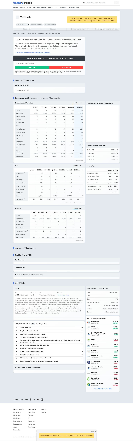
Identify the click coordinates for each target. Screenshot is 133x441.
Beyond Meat (95, 378)
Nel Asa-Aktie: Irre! (25, 328)
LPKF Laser (95, 327)
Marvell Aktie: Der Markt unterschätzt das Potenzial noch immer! (39, 362)
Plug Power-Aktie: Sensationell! (29, 331)
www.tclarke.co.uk (63, 295)
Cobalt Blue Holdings (97, 384)
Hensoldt (94, 373)
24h (37, 324)
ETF (56, 7)
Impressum (17, 413)
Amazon (93, 351)
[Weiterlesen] (82, 328)
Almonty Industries (97, 367)
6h (30, 324)
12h (33, 324)
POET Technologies (97, 356)
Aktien (22, 7)
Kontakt (43, 413)
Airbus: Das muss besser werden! (29, 355)
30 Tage (46, 324)
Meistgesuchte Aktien (39, 7)
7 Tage (41, 324)
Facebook (31, 421)
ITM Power (94, 345)
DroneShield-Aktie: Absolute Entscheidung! (32, 334)
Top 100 (29, 7)
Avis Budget (95, 322)
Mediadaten (17, 416)
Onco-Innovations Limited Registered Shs (98, 333)
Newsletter (17, 430)
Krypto (50, 7)
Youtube (31, 416)
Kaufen (32, 67)
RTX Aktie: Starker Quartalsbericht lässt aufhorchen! (35, 358)
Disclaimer (16, 419)
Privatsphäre (17, 424)
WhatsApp (31, 427)
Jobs (15, 427)
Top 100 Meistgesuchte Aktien (103, 389)
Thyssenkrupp (95, 362)
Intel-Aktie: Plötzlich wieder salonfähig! (31, 349)
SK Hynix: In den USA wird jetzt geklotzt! (31, 352)
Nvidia (93, 339)
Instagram (31, 424)
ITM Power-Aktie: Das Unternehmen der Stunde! (34, 338)
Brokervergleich (74, 7)
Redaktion (31, 413)
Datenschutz (17, 421)
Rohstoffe (63, 7)
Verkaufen (67, 67)
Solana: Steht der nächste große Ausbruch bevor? (34, 346)
